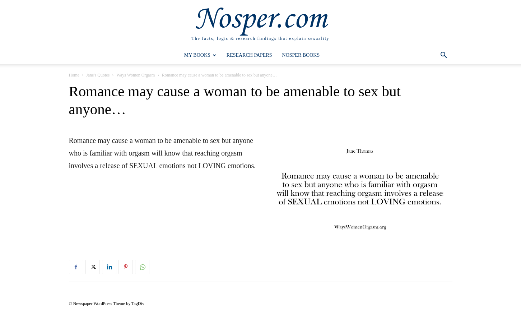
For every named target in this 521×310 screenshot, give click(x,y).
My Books (200, 55)
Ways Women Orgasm (135, 75)
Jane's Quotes (98, 75)
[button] (443, 55)
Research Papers (249, 55)
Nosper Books (301, 55)
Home (74, 75)
